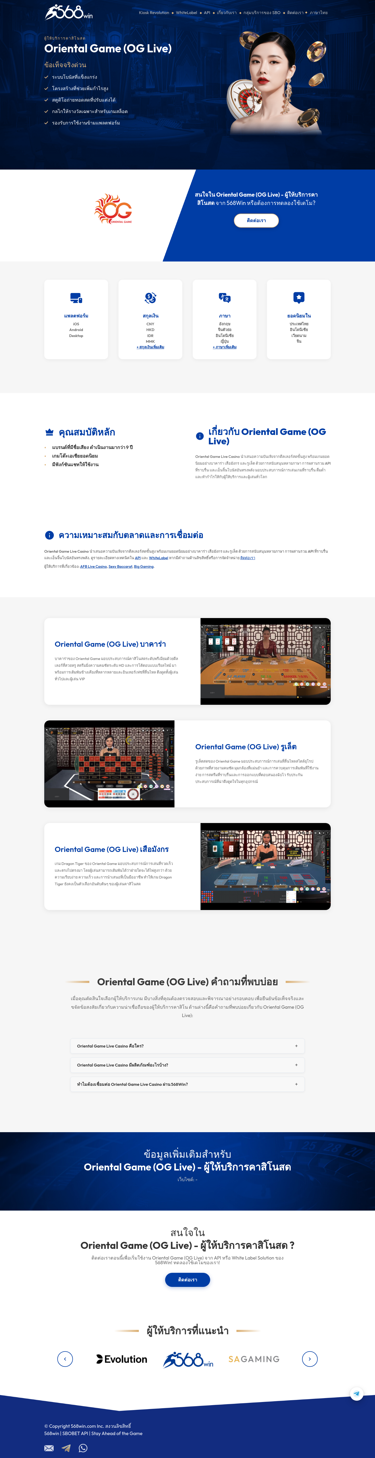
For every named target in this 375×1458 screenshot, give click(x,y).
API (207, 12)
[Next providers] (310, 1359)
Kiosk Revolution (154, 12)
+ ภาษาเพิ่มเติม (224, 347)
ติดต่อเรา (295, 12)
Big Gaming (144, 566)
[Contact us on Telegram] (357, 1394)
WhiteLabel (186, 12)
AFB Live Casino (93, 566)
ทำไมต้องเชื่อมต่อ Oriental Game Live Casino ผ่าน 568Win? (132, 1084)
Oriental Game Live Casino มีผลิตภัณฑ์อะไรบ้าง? (122, 1065)
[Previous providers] (65, 1359)
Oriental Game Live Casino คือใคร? (110, 1046)
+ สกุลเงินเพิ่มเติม (150, 347)
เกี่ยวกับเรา (227, 12)
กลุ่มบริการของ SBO (261, 12)
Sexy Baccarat (120, 566)
